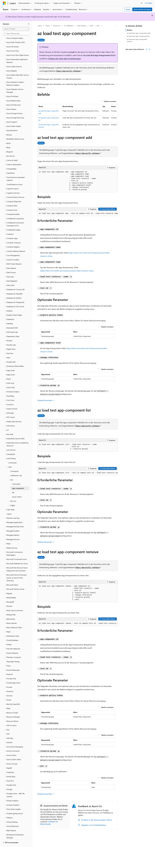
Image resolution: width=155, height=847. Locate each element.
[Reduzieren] (28, 24)
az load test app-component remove (137, 40)
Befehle (129, 30)
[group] (77, 213)
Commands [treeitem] (12, 456)
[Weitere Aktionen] (116, 26)
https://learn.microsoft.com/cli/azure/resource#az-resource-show (66, 270)
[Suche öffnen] (141, 3)
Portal (128, 9)
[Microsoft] (4, 3)
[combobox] (16, 29)
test (98, 26)
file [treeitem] (13, 486)
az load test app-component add (138, 33)
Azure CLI (56, 26)
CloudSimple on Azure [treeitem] (14, 178)
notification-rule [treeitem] (16, 469)
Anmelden (148, 3)
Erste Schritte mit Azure (142, 9)
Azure (48, 26)
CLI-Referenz (68, 26)
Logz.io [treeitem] (9, 507)
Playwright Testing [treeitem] (13, 655)
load (91, 26)
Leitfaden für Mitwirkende (49, 822)
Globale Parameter (46, 400)
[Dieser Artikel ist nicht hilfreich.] (149, 49)
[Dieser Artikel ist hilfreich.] (146, 49)
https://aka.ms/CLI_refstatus (68, 71)
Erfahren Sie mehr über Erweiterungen (64, 58)
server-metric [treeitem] (17, 490)
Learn (40, 26)
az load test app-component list (138, 36)
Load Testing (81, 26)
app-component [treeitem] (18, 482)
